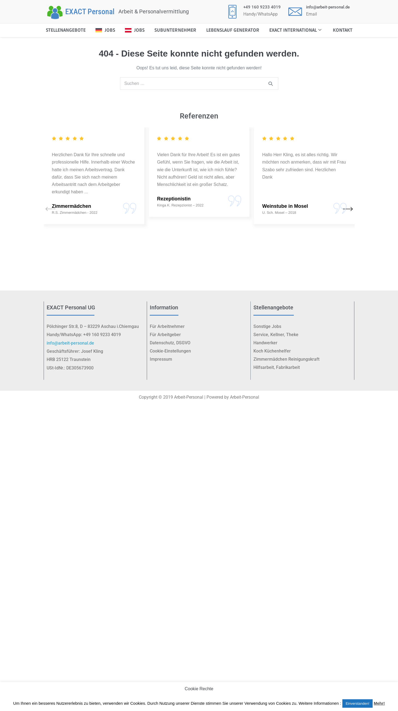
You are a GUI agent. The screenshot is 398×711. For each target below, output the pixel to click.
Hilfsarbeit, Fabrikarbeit (276, 367)
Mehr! (379, 703)
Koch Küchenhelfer (272, 351)
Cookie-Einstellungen (170, 351)
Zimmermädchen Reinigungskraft (286, 359)
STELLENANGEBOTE (66, 30)
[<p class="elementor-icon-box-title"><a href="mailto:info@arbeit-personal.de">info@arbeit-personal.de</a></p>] (295, 11)
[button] (348, 210)
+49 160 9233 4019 (262, 7)
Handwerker (265, 342)
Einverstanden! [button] (357, 703)
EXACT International (295, 30)
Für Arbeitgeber (165, 334)
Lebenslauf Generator (232, 30)
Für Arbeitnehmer (167, 326)
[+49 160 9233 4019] (232, 11)
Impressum (161, 359)
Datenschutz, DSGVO (170, 342)
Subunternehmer (175, 30)
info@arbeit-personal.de (328, 7)
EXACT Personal (90, 11)
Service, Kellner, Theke (275, 334)
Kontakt (342, 30)
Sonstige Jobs (267, 326)
